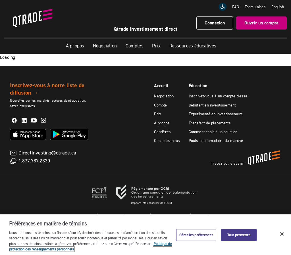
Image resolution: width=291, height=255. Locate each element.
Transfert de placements (210, 123)
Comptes (135, 46)
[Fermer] (282, 234)
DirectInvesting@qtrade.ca (47, 153)
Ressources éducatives (193, 46)
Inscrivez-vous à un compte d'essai (218, 96)
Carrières (162, 131)
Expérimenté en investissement (215, 113)
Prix (156, 46)
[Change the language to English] (277, 7)
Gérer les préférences (196, 235)
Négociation (105, 46)
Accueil (161, 86)
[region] (145, 234)
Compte (160, 105)
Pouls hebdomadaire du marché (216, 140)
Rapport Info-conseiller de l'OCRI (151, 203)
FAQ (235, 7)
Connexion (215, 23)
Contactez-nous (167, 140)
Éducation (198, 86)
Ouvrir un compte (261, 23)
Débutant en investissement (212, 105)
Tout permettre (238, 235)
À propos (75, 46)
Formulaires (255, 7)
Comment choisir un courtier (213, 131)
